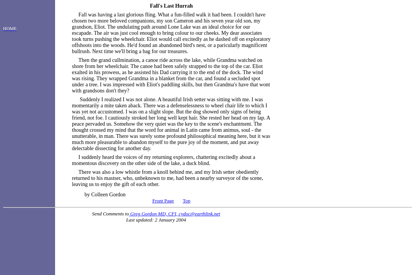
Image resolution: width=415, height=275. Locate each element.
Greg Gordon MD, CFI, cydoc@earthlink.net (174, 214)
